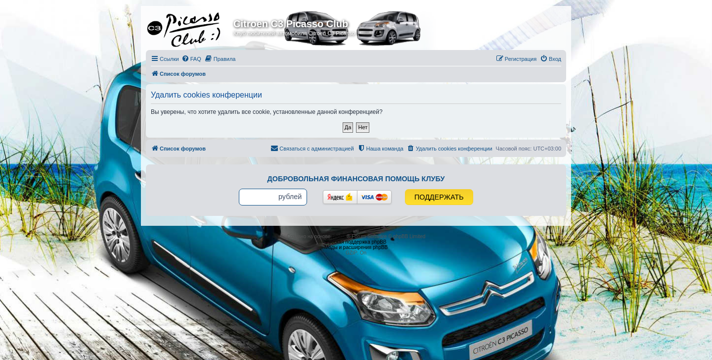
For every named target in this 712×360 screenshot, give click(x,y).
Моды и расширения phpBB (356, 247)
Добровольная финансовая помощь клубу (356, 179)
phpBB (339, 236)
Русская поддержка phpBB (355, 242)
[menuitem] (191, 59)
